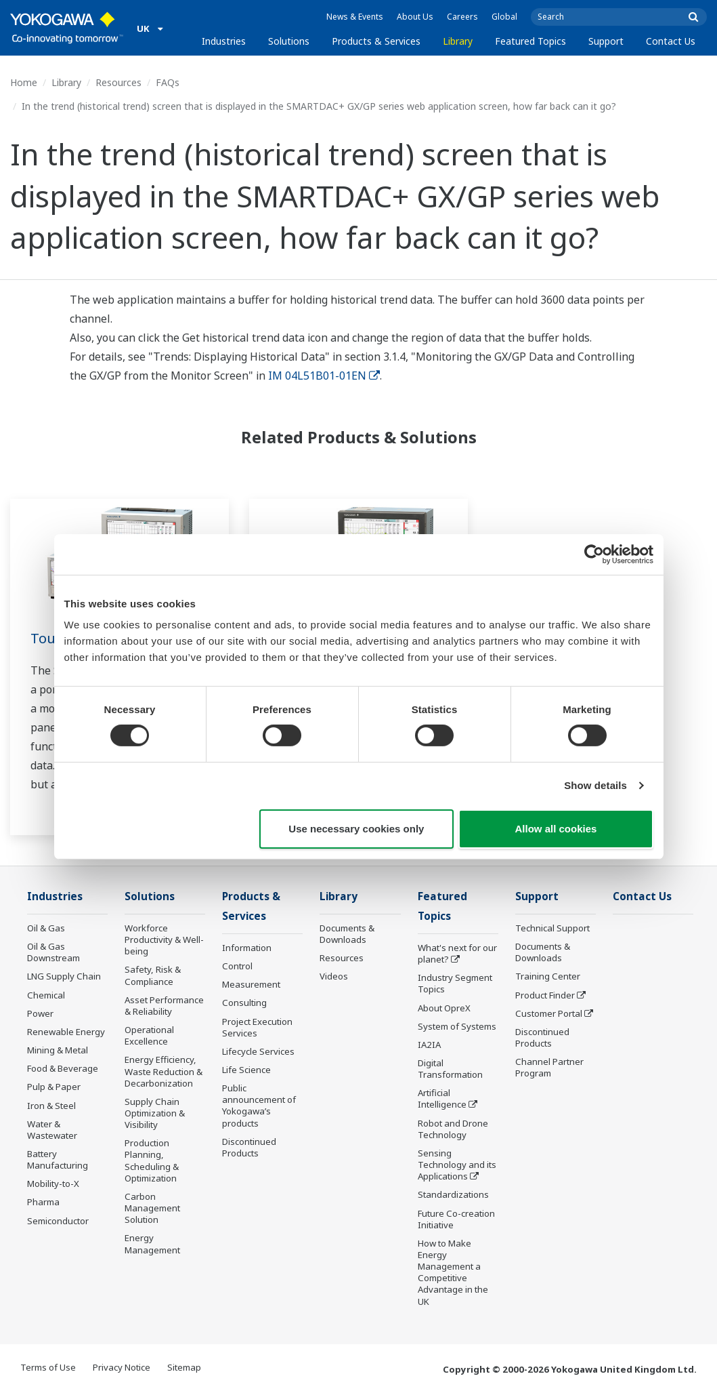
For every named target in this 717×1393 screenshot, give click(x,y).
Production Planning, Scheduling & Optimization (152, 1160)
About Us (415, 16)
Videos (334, 976)
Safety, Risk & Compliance (153, 975)
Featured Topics (530, 41)
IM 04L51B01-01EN (324, 375)
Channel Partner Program (549, 1067)
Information (246, 948)
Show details (595, 785)
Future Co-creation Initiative (456, 1219)
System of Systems (457, 1026)
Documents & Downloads (347, 934)
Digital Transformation (450, 1069)
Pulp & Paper (54, 1087)
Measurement (251, 984)
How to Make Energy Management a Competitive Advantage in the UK (453, 1272)
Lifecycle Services (258, 1051)
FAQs (167, 82)
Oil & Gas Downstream (53, 952)
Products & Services (376, 41)
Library (458, 41)
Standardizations (453, 1194)
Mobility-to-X (53, 1183)
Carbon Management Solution (152, 1208)
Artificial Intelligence (442, 1098)
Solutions (288, 41)
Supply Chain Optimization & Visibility (155, 1113)
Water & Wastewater (52, 1130)
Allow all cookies (556, 828)
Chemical (46, 995)
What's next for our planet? (457, 953)
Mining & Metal (57, 1050)
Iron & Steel (51, 1105)
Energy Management (152, 1243)
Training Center (547, 976)
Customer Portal (548, 1013)
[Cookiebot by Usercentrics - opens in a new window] (594, 554)
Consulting (244, 1002)
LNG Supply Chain (64, 976)
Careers (462, 16)
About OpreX (444, 1008)
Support (606, 41)
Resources (118, 82)
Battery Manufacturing (57, 1159)
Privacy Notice (121, 1367)
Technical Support (552, 928)
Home (23, 82)
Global (504, 16)
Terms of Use (48, 1367)
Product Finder (545, 995)
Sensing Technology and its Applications (457, 1164)
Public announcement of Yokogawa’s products (259, 1105)
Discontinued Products (249, 1147)
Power (40, 1013)
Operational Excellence (149, 1035)
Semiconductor (58, 1221)
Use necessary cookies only (356, 828)
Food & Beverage (62, 1068)
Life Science (246, 1070)
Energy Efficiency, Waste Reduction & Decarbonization (163, 1071)
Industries (224, 41)
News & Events (354, 16)
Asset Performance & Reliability (164, 1005)
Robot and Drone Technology (453, 1129)
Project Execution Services (257, 1027)
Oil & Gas (46, 928)
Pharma (43, 1202)
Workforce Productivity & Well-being (164, 939)
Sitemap (184, 1367)
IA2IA (429, 1044)
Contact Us (670, 41)
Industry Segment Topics (455, 983)
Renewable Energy (66, 1032)
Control (237, 966)
